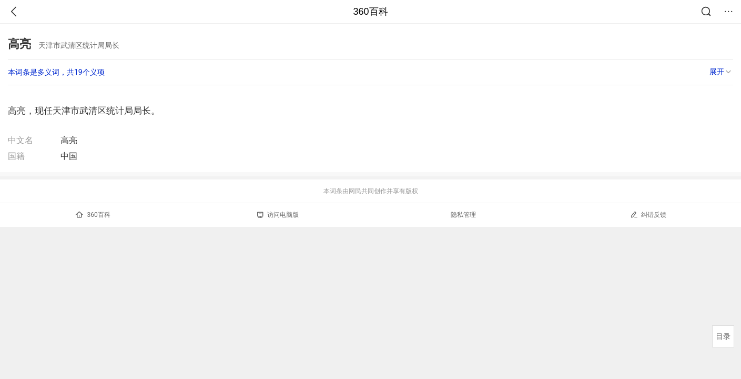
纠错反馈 (648, 214)
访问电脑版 (278, 214)
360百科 (370, 11)
